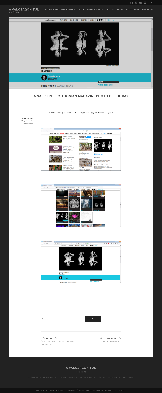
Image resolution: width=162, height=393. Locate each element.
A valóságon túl (24, 9)
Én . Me (120, 10)
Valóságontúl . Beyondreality (60, 10)
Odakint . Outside (86, 10)
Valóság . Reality (106, 10)
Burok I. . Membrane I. (111, 341)
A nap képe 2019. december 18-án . (81, 113)
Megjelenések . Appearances (139, 10)
